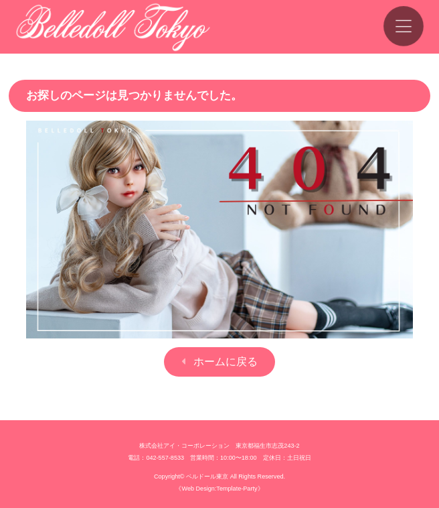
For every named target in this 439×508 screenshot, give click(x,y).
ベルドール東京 (207, 476)
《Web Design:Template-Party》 (219, 488)
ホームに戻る (225, 361)
